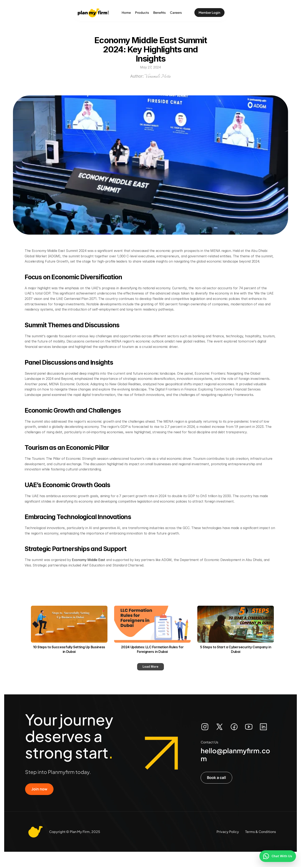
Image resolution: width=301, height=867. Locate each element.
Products (142, 12)
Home (126, 12)
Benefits (159, 12)
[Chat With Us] (277, 856)
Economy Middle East (88, 560)
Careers (176, 12)
